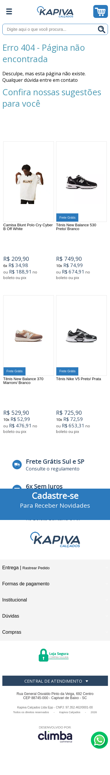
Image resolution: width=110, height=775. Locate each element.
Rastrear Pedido (36, 568)
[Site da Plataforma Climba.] (55, 734)
